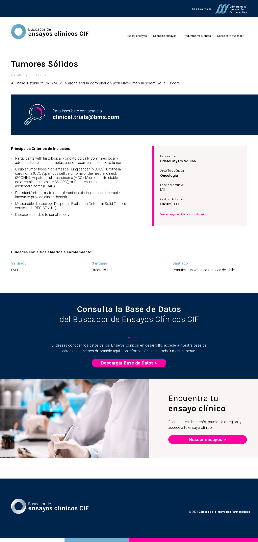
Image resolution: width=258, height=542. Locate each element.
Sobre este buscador (230, 35)
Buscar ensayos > (207, 439)
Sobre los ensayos (164, 35)
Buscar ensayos (137, 35)
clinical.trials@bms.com (86, 116)
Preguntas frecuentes (197, 35)
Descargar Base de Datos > (129, 363)
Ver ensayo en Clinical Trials (180, 214)
